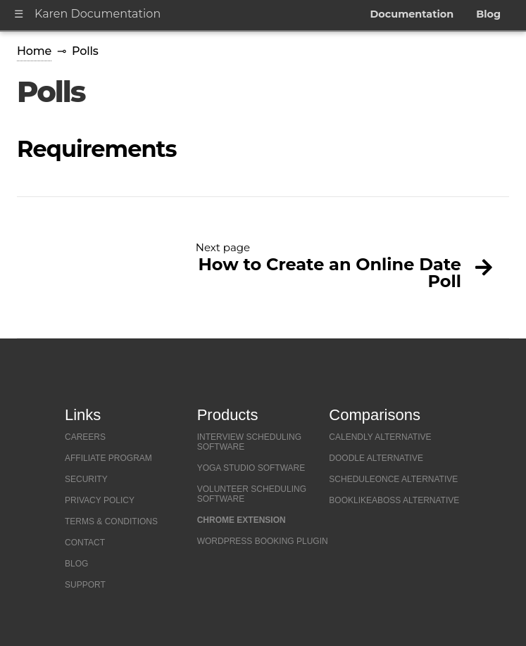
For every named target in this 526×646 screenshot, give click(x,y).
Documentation (411, 14)
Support (85, 585)
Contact (85, 542)
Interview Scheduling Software (249, 442)
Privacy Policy (99, 500)
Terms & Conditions (111, 521)
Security (86, 479)
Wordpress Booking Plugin (262, 541)
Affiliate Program (108, 458)
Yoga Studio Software (251, 468)
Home (34, 51)
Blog (488, 14)
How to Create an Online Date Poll (329, 273)
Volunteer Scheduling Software (251, 494)
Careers (85, 437)
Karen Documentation (98, 13)
